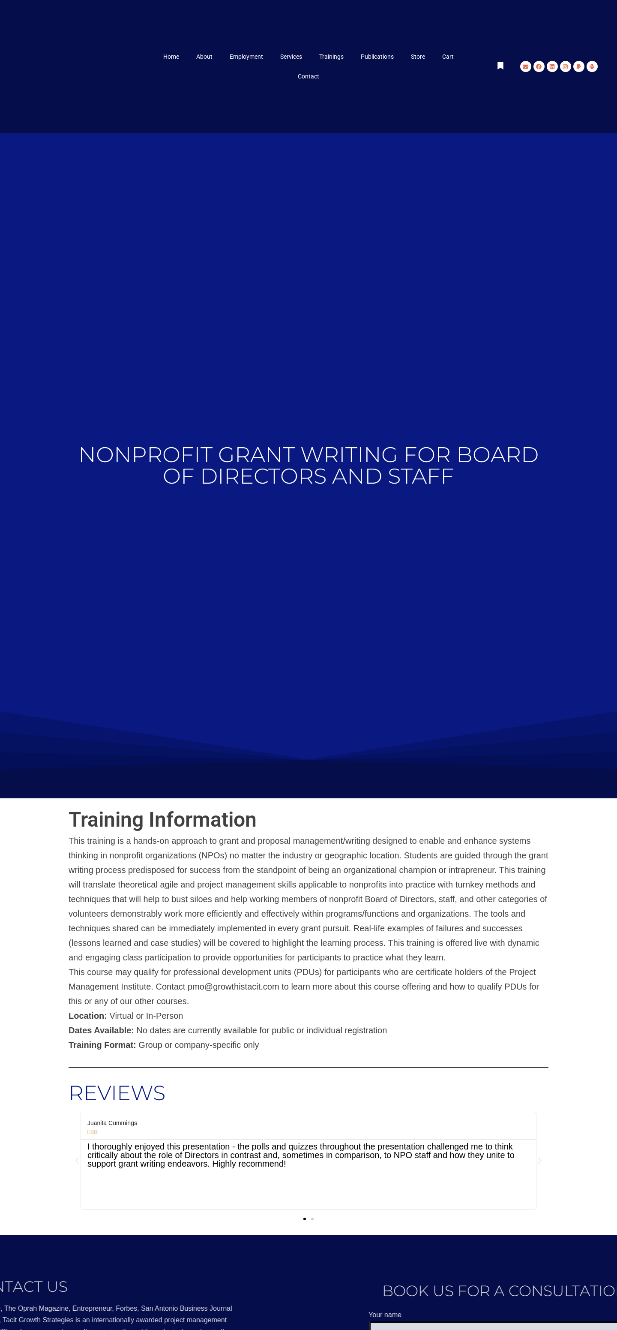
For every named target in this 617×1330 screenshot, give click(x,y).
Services (291, 56)
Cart (448, 56)
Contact (308, 76)
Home (171, 56)
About (204, 56)
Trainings (331, 56)
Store (418, 56)
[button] (77, 1160)
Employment (246, 56)
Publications (377, 56)
